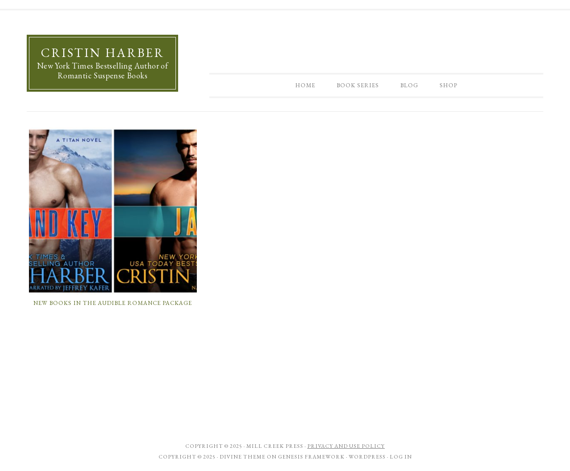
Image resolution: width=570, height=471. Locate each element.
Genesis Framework (311, 456)
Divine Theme (242, 456)
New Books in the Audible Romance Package (112, 303)
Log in (401, 456)
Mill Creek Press (274, 446)
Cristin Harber (102, 52)
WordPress (367, 456)
